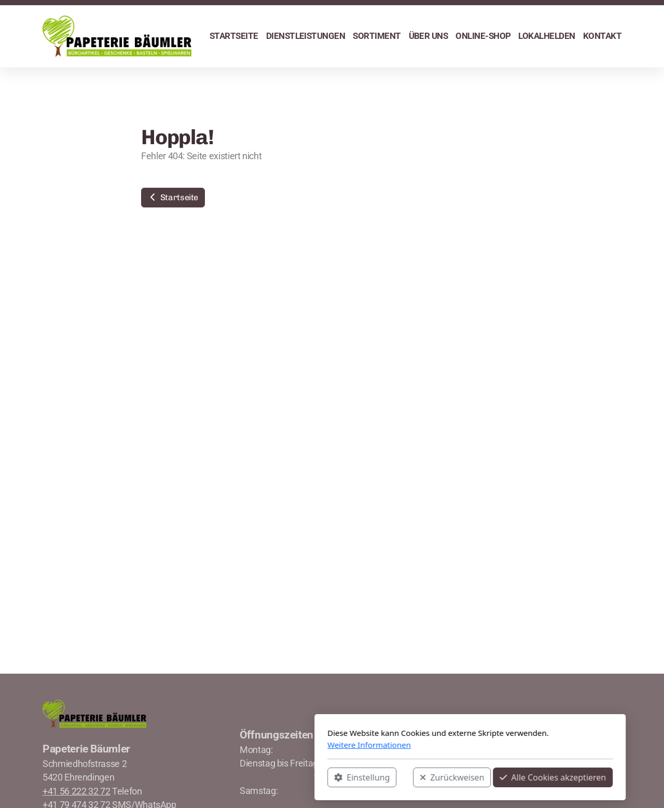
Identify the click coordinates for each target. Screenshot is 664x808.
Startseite (173, 197)
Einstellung (224, 777)
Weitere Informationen (231, 745)
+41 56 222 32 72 (76, 791)
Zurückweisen (314, 777)
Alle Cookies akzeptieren (415, 777)
